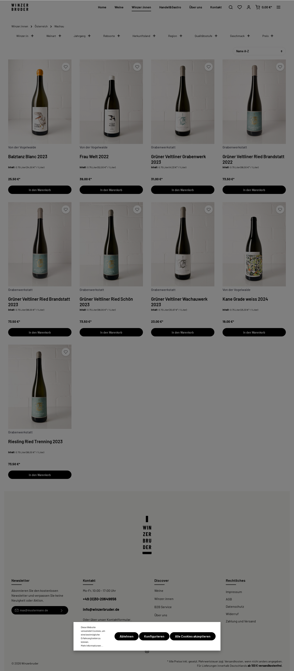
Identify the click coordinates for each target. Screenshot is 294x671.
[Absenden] (61, 610)
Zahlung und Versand (241, 621)
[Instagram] (147, 652)
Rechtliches (235, 580)
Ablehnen (127, 636)
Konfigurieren (154, 636)
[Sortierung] (259, 51)
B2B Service (163, 607)
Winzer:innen (164, 599)
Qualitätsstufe (206, 36)
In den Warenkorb (40, 190)
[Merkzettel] (240, 7)
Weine (158, 590)
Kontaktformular (118, 619)
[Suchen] (231, 7)
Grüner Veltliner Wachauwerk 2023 (179, 301)
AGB (229, 599)
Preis (268, 36)
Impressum (234, 592)
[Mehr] (278, 7)
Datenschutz (235, 606)
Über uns (160, 615)
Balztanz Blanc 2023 (27, 156)
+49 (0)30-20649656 (99, 599)
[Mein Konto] (249, 7)
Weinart (54, 36)
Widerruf (232, 614)
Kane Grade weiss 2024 (245, 299)
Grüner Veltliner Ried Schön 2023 (106, 301)
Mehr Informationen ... (92, 645)
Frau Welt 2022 (94, 156)
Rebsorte (111, 36)
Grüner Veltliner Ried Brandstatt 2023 (39, 301)
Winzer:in (25, 36)
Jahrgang (82, 36)
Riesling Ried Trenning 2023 (35, 441)
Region (175, 36)
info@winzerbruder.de (101, 609)
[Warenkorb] (264, 7)
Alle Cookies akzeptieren (192, 636)
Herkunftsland (144, 36)
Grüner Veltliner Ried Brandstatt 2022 (253, 159)
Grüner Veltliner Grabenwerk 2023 (178, 159)
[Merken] (66, 67)
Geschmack (240, 36)
